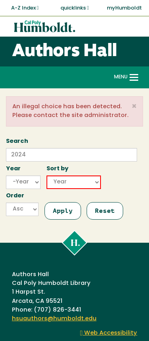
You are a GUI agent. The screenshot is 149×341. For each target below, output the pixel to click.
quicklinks (74, 8)
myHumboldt (124, 8)
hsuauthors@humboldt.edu (54, 319)
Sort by (57, 169)
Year (13, 169)
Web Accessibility (108, 333)
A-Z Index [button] (25, 8)
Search (17, 141)
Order (15, 196)
